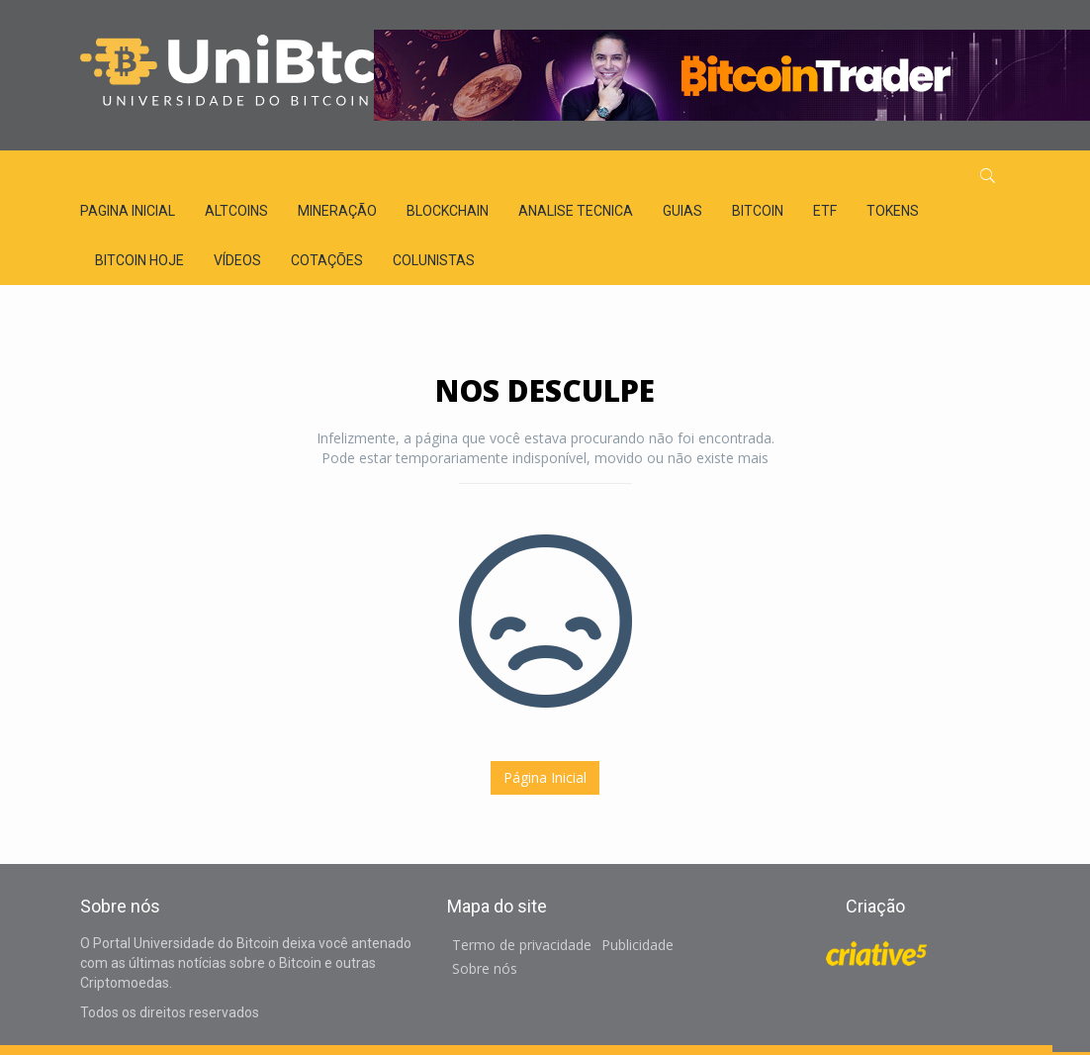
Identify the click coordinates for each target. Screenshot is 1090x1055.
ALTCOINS (236, 211)
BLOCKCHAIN (448, 211)
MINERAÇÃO (337, 211)
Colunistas (434, 260)
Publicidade (637, 944)
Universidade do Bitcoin (228, 74)
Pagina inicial (127, 211)
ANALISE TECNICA (575, 211)
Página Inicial (545, 777)
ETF (825, 211)
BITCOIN (757, 211)
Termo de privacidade (521, 944)
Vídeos (237, 260)
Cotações (327, 260)
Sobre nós (484, 968)
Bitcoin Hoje (139, 260)
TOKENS (892, 211)
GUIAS (682, 211)
